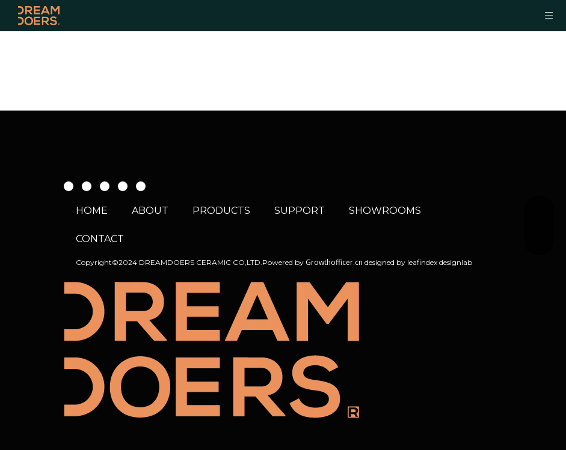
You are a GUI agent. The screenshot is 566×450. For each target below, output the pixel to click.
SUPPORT (299, 210)
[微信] (123, 185)
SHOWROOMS (385, 210)
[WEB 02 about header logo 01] (211, 350)
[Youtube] (86, 185)
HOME (92, 210)
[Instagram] (104, 185)
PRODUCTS (221, 210)
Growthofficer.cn (334, 262)
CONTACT (100, 239)
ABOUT (150, 210)
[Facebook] (68, 185)
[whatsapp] (141, 185)
